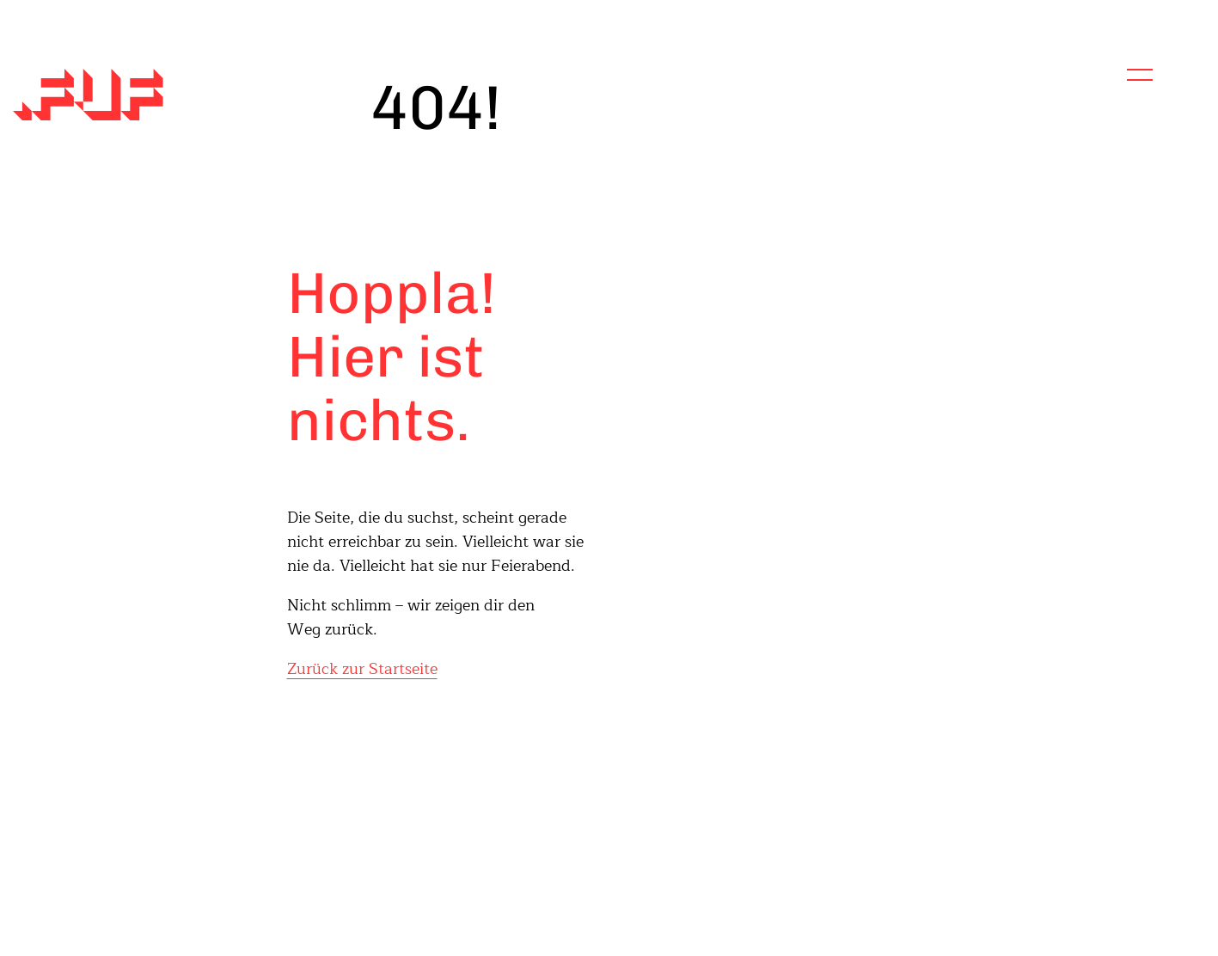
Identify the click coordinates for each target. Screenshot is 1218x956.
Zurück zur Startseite (362, 669)
